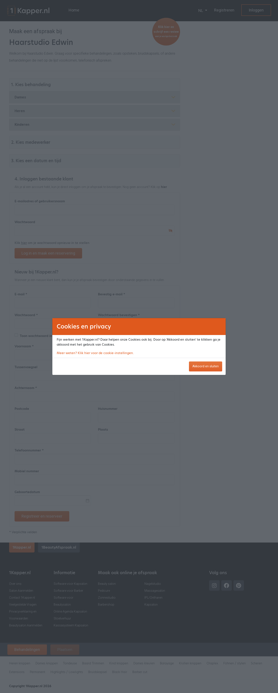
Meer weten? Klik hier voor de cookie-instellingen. (95, 353)
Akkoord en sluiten (205, 366)
